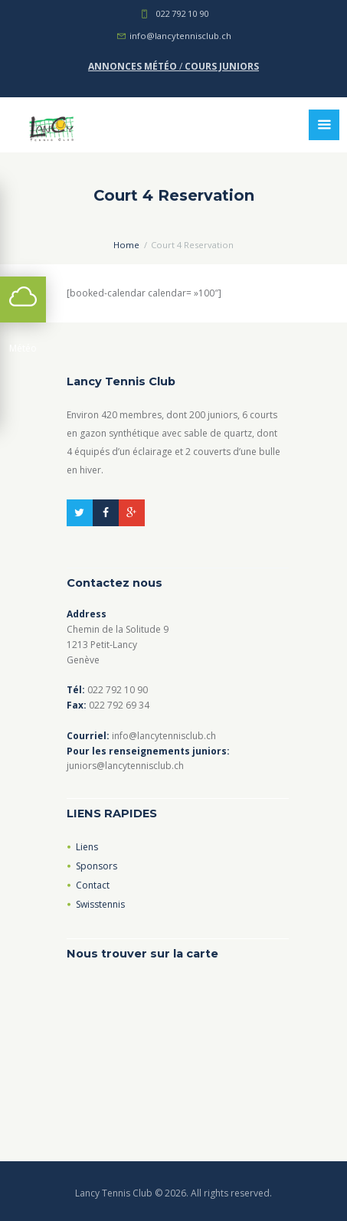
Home (126, 244)
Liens (87, 846)
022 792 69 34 (119, 705)
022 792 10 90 (181, 13)
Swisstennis (100, 904)
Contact (93, 885)
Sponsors (96, 865)
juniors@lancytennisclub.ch (125, 765)
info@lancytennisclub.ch (180, 35)
